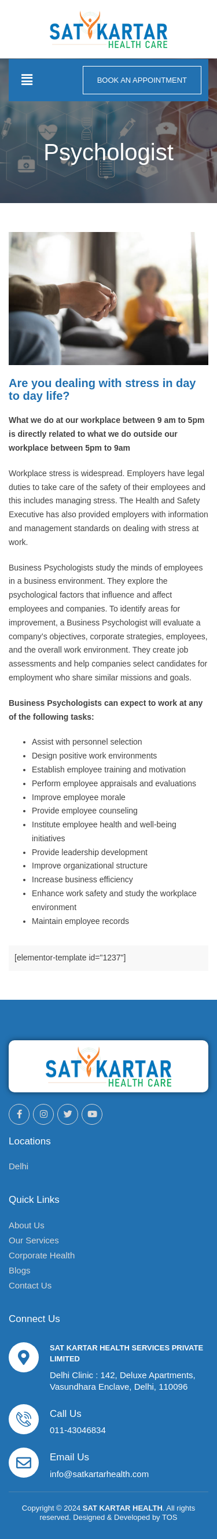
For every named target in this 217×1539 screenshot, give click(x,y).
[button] (26, 80)
